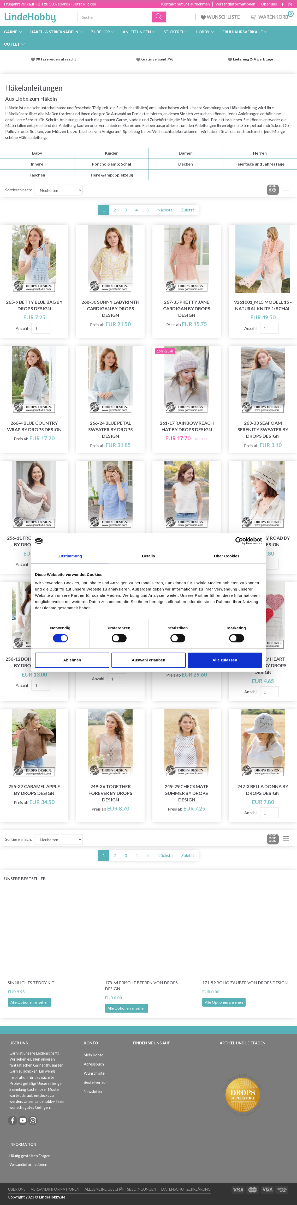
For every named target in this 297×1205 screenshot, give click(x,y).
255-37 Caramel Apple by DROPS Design (34, 790)
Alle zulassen (224, 660)
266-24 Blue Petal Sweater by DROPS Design (110, 429)
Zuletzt (187, 209)
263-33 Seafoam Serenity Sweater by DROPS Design (262, 429)
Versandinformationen (235, 4)
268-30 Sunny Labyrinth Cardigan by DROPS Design (110, 308)
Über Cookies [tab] (227, 556)
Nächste (165, 209)
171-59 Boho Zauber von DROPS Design (245, 982)
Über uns (269, 4)
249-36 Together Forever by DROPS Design (110, 793)
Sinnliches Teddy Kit (31, 982)
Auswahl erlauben (148, 660)
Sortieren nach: (18, 189)
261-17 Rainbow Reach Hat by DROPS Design (187, 426)
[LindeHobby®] (30, 16)
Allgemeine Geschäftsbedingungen (120, 1189)
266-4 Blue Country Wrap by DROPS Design (34, 426)
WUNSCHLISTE (221, 17)
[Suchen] (159, 17)
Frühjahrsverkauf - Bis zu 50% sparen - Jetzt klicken (50, 3)
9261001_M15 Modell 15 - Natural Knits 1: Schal (263, 305)
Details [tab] (148, 556)
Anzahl (22, 328)
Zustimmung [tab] (70, 556)
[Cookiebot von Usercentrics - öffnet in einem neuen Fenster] (239, 541)
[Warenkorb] (271, 16)
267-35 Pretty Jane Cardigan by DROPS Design (186, 308)
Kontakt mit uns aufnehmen (185, 4)
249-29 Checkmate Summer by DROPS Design (187, 793)
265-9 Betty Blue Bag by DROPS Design (34, 305)
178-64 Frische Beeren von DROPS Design (141, 985)
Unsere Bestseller (25, 878)
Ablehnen (72, 660)
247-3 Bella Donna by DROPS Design (262, 790)
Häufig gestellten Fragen (29, 1156)
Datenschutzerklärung (186, 1189)
